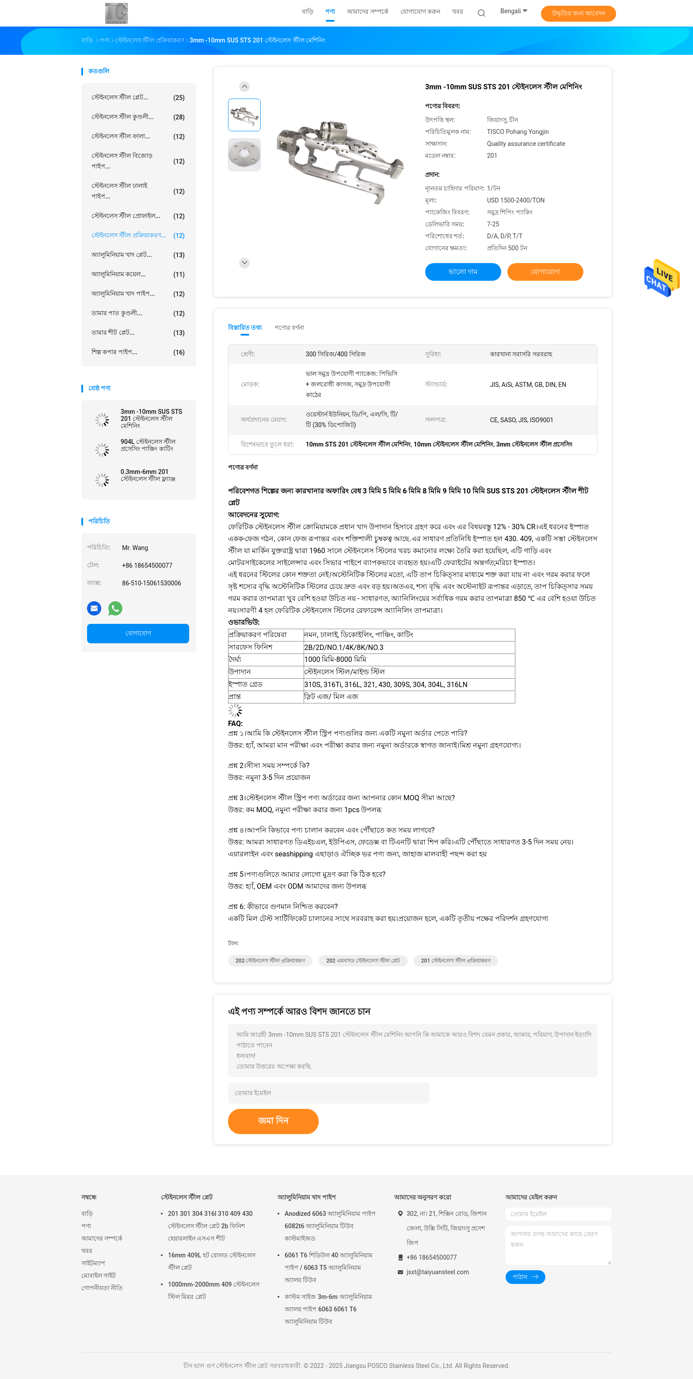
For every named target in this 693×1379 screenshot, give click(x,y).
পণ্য (86, 1226)
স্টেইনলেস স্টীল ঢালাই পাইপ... (138, 191)
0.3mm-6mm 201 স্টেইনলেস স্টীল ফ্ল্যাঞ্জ (148, 475)
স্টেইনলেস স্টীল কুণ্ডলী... (138, 117)
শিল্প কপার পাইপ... (138, 352)
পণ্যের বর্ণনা (289, 327)
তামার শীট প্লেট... (138, 333)
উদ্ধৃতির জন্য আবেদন (578, 13)
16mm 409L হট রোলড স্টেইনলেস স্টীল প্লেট (211, 1261)
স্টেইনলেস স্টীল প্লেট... (138, 97)
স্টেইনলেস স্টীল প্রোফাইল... (138, 216)
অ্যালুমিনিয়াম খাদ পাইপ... (138, 294)
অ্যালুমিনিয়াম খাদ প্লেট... (138, 255)
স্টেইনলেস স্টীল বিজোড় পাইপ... (138, 161)
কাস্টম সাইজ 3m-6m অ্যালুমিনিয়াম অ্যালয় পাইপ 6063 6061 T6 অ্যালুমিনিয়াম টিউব (328, 1309)
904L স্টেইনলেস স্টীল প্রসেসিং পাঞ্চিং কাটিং (148, 445)
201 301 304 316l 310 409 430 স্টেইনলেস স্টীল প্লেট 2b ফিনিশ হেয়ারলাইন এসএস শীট (210, 1226)
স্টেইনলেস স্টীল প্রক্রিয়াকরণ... (138, 235)
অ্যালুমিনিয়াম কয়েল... (138, 274)
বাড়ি (87, 1213)
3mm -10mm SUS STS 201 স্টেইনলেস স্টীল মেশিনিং (151, 418)
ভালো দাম (463, 271)
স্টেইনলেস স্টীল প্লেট (187, 1197)
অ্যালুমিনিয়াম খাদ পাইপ (307, 1197)
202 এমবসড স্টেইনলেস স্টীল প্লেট (363, 961)
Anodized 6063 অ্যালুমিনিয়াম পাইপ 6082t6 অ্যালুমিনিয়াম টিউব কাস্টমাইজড (330, 1226)
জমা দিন (273, 1120)
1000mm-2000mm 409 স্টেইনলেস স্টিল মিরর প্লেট (213, 1290)
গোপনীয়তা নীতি (102, 1287)
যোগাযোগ (138, 633)
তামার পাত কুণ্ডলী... (138, 313)
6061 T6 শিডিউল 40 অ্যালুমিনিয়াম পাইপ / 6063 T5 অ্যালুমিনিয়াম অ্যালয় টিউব (329, 1268)
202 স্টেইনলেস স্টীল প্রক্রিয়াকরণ (270, 961)
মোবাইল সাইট (98, 1275)
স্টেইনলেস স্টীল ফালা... (138, 136)
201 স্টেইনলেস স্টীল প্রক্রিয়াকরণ (456, 961)
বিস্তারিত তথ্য (245, 327)
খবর (86, 1250)
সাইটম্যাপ (93, 1263)
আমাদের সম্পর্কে (101, 1238)
